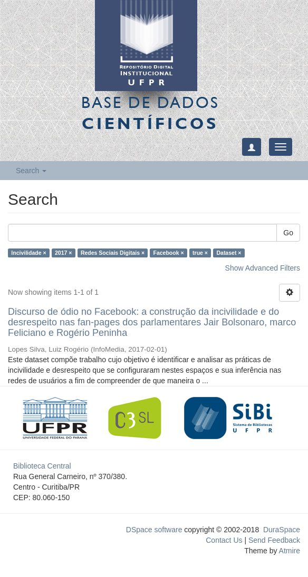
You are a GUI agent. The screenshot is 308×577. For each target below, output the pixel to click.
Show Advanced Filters (262, 268)
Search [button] (31, 170)
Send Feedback (274, 540)
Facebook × (168, 253)
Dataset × (228, 253)
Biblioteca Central (42, 466)
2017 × (63, 253)
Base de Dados (150, 112)
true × (200, 253)
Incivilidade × (28, 253)
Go (288, 232)
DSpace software (154, 529)
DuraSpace (281, 529)
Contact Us (224, 540)
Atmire (288, 550)
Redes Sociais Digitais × (113, 253)
